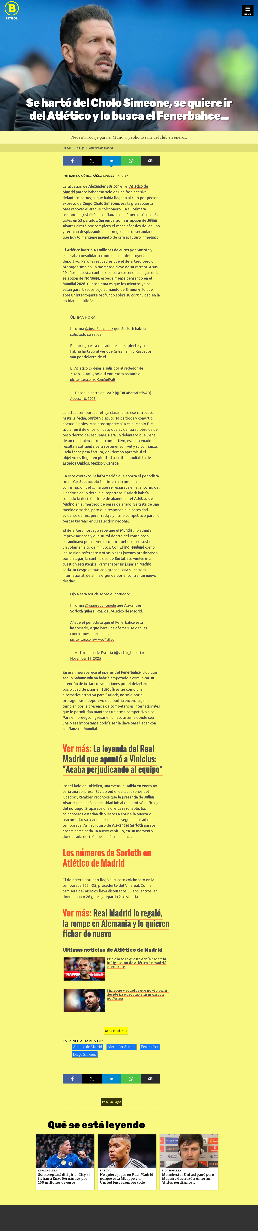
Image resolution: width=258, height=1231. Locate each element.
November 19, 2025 (87, 656)
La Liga (105, 1168)
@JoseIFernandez (100, 328)
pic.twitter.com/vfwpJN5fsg (94, 638)
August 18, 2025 (83, 397)
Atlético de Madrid (87, 1045)
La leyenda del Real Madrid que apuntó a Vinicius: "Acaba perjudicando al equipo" (116, 757)
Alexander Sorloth (121, 1045)
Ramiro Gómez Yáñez (85, 175)
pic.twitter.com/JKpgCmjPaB (94, 379)
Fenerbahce (149, 1045)
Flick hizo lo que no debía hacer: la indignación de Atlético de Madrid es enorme (136, 961)
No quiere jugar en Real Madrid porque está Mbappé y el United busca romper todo (126, 1177)
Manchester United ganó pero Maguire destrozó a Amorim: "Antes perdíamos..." (188, 1177)
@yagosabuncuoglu (101, 604)
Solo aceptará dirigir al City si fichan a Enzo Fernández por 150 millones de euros (64, 1177)
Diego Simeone (84, 1052)
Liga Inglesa (47, 1168)
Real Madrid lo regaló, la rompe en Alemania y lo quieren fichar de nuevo (115, 921)
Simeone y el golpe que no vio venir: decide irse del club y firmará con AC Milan (138, 993)
